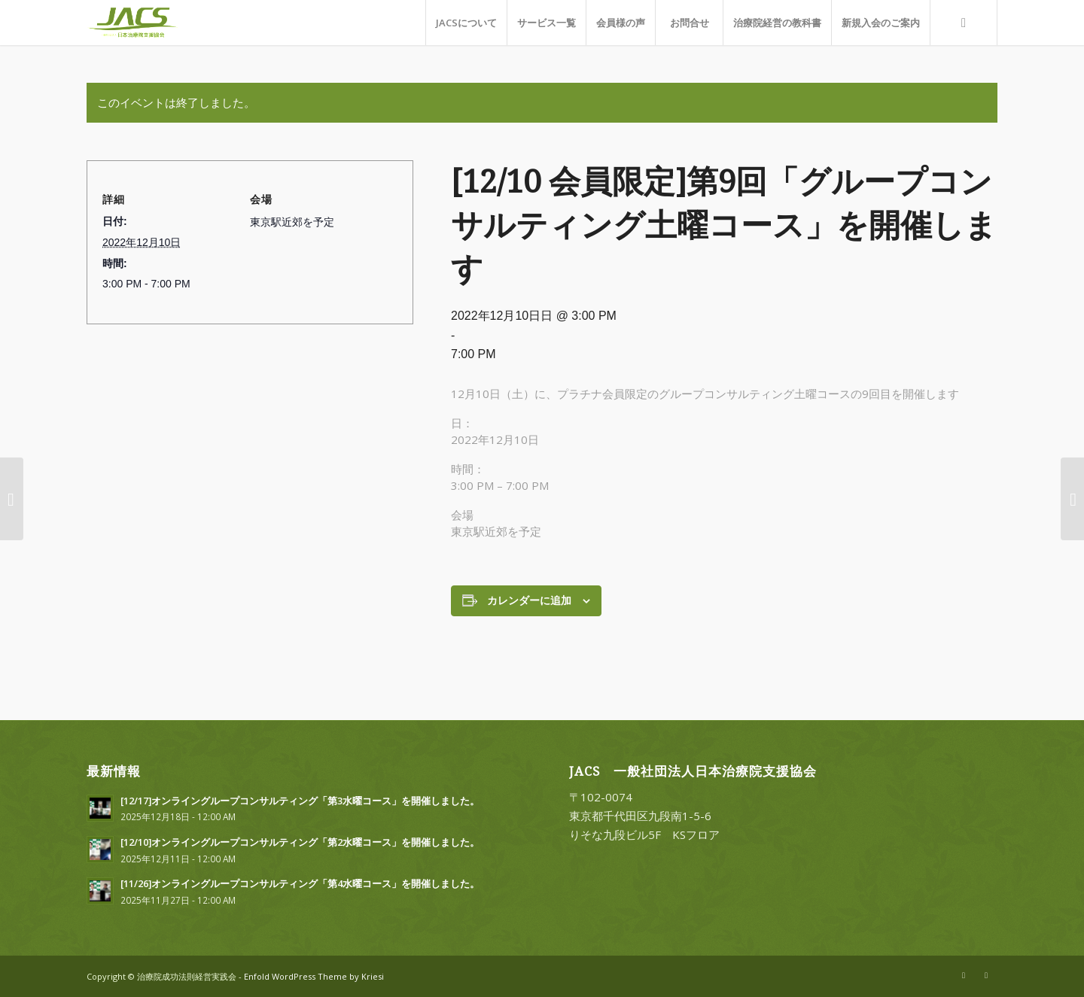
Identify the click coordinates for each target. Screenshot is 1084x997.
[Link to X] (963, 975)
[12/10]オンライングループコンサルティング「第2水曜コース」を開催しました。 (300, 842)
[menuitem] (466, 22)
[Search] (963, 22)
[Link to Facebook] (986, 975)
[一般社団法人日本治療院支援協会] (148, 22)
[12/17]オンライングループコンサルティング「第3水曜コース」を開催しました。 (300, 800)
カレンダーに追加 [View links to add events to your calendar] (529, 600)
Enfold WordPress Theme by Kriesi (314, 976)
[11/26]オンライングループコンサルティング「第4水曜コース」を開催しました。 (300, 883)
